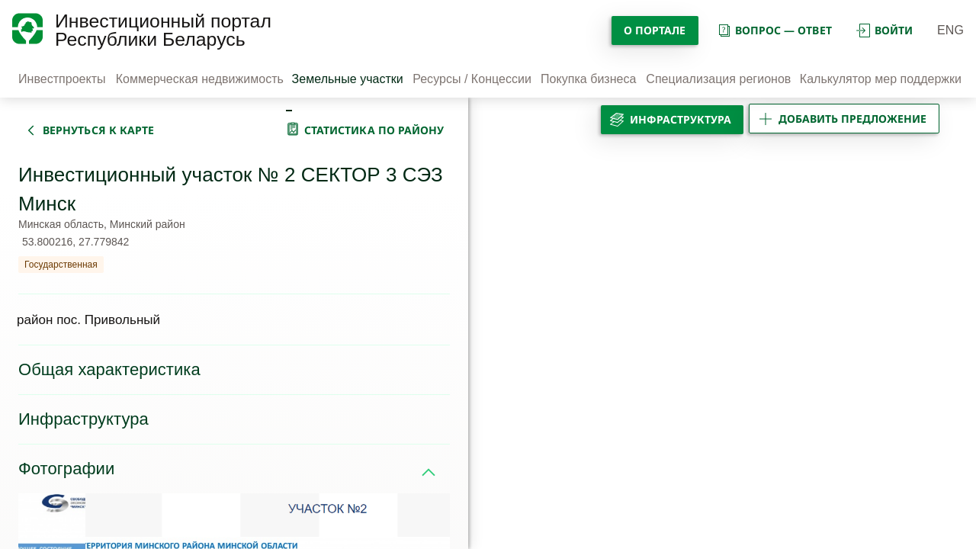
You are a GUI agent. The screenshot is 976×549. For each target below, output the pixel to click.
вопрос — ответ (774, 30)
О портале (655, 30)
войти (884, 30)
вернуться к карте (98, 130)
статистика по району (374, 130)
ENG (950, 30)
